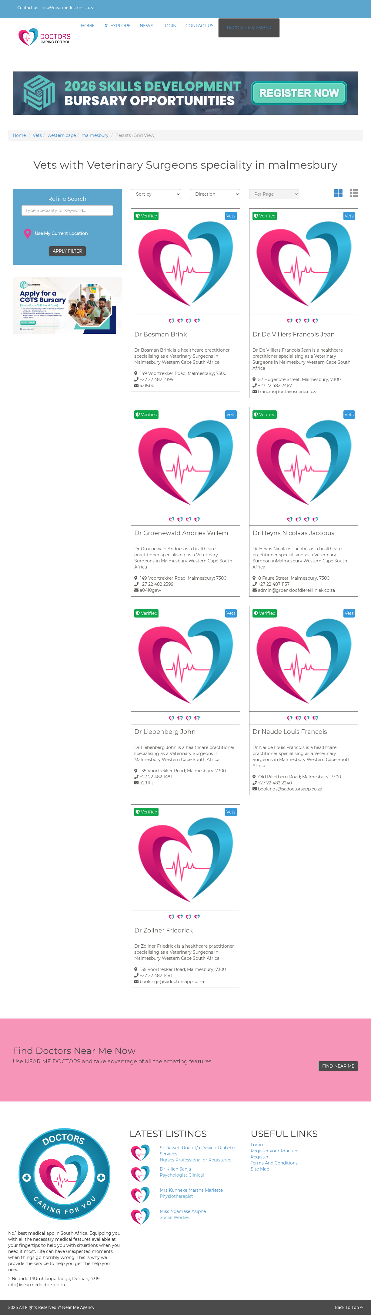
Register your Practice (274, 1151)
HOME (88, 25)
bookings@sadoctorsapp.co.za (287, 789)
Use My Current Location (55, 234)
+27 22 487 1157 (270, 584)
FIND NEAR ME (338, 1066)
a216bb (144, 385)
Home (19, 135)
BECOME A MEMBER (249, 28)
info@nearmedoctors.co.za (68, 7)
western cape (62, 135)
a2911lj (143, 783)
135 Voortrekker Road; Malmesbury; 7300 (180, 770)
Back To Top (349, 1307)
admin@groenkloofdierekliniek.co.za (293, 590)
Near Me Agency (78, 1307)
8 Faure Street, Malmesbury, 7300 (290, 578)
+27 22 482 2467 (272, 385)
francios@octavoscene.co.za (285, 391)
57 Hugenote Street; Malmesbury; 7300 (296, 379)
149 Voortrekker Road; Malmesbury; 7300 (180, 373)
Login (257, 1145)
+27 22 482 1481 (153, 777)
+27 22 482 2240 (272, 783)
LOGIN (169, 25)
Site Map (260, 1169)
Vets (37, 135)
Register (260, 1157)
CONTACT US (200, 25)
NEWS (146, 25)
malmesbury (95, 135)
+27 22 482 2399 (154, 379)
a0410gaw (147, 590)
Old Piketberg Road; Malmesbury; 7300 (296, 777)
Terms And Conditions (274, 1163)
